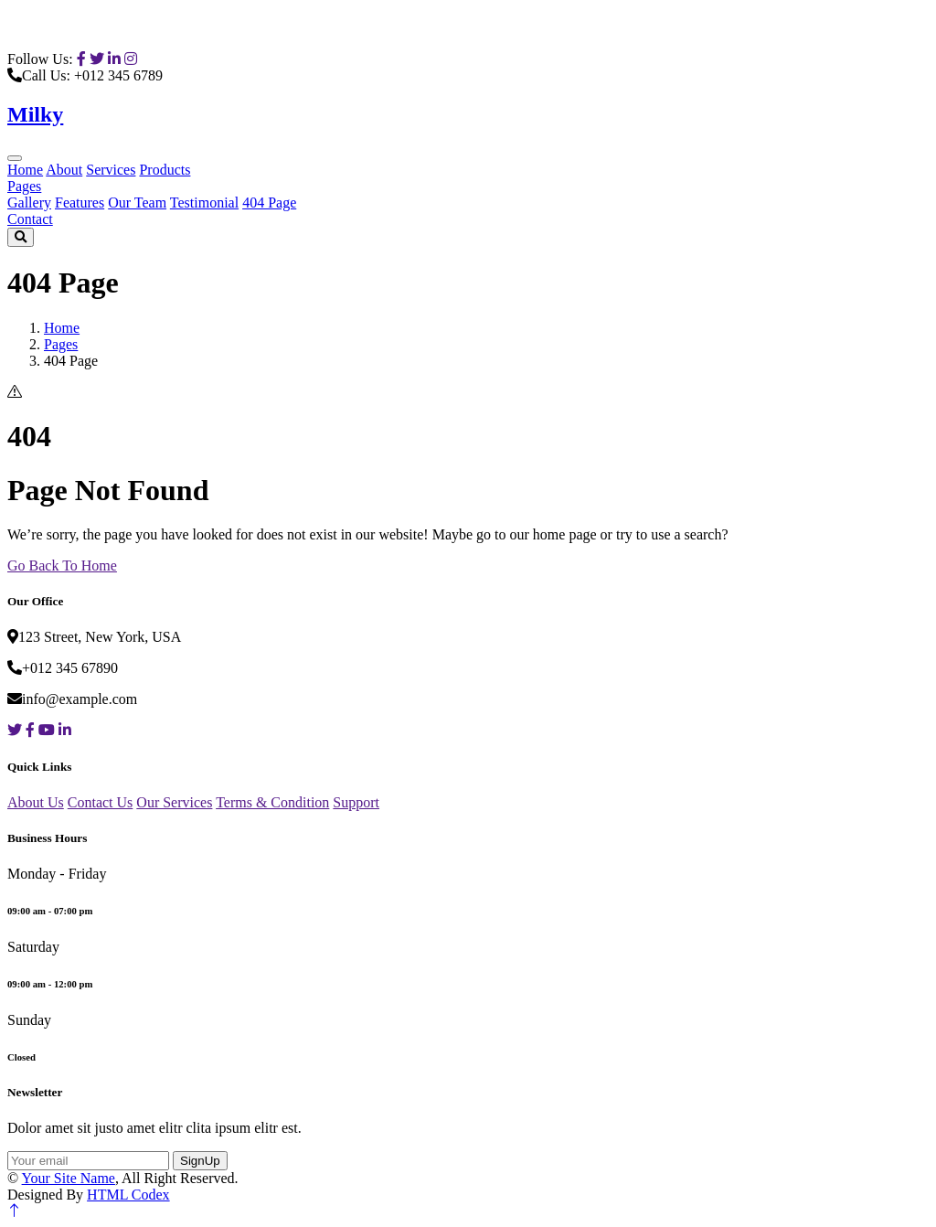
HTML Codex (128, 1194)
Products (164, 169)
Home (25, 169)
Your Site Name (68, 1178)
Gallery (29, 202)
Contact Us (100, 802)
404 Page (269, 202)
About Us (35, 802)
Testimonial (204, 202)
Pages (24, 186)
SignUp (200, 1161)
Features (79, 202)
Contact (30, 219)
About (64, 169)
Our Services (174, 802)
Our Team (137, 202)
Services (110, 169)
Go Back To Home (62, 565)
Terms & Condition (272, 802)
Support (356, 802)
